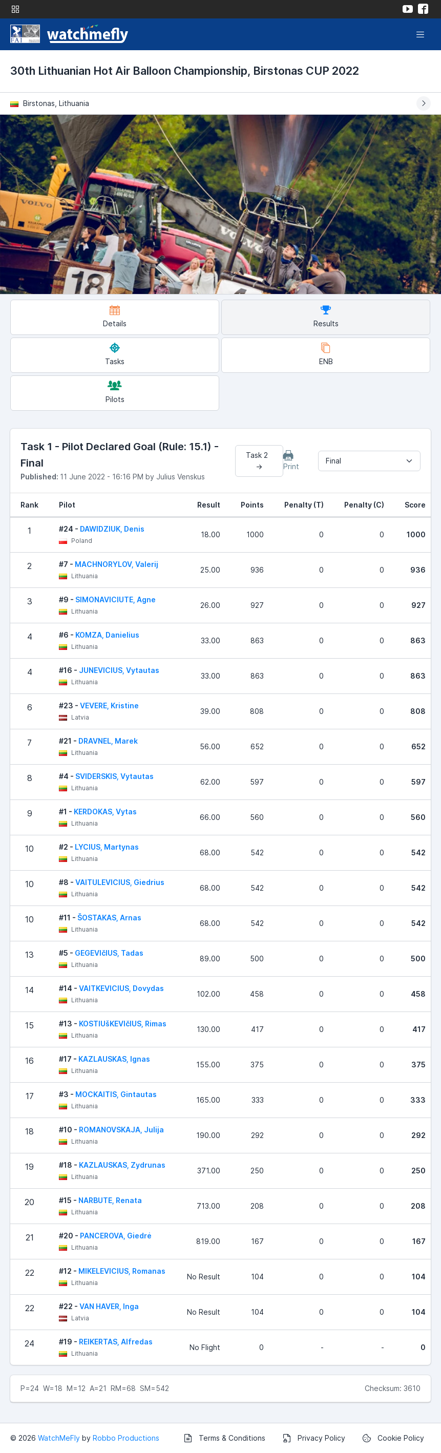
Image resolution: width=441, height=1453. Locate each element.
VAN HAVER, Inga (109, 1306)
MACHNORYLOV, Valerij (116, 564)
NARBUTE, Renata (110, 1200)
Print (291, 460)
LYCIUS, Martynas (107, 847)
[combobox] (369, 461)
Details (115, 316)
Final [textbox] (333, 460)
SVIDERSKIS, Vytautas (114, 776)
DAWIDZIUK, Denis (112, 528)
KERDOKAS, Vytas (105, 811)
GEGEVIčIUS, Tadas (109, 953)
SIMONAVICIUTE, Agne (115, 599)
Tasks (114, 354)
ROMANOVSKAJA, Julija (121, 1129)
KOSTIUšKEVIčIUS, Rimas (122, 1023)
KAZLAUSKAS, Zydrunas (122, 1165)
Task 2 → (259, 461)
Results (326, 316)
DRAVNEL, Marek (108, 740)
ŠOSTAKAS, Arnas (109, 917)
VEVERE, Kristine (109, 705)
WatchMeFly (59, 1438)
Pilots (115, 392)
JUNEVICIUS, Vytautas (119, 670)
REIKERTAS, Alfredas (116, 1341)
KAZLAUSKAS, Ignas (114, 1059)
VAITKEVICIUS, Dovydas (121, 988)
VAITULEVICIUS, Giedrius (119, 882)
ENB (326, 354)
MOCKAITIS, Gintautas (116, 1094)
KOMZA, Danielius (107, 634)
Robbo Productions (126, 1438)
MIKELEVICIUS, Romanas (121, 1271)
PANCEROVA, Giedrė (116, 1235)
